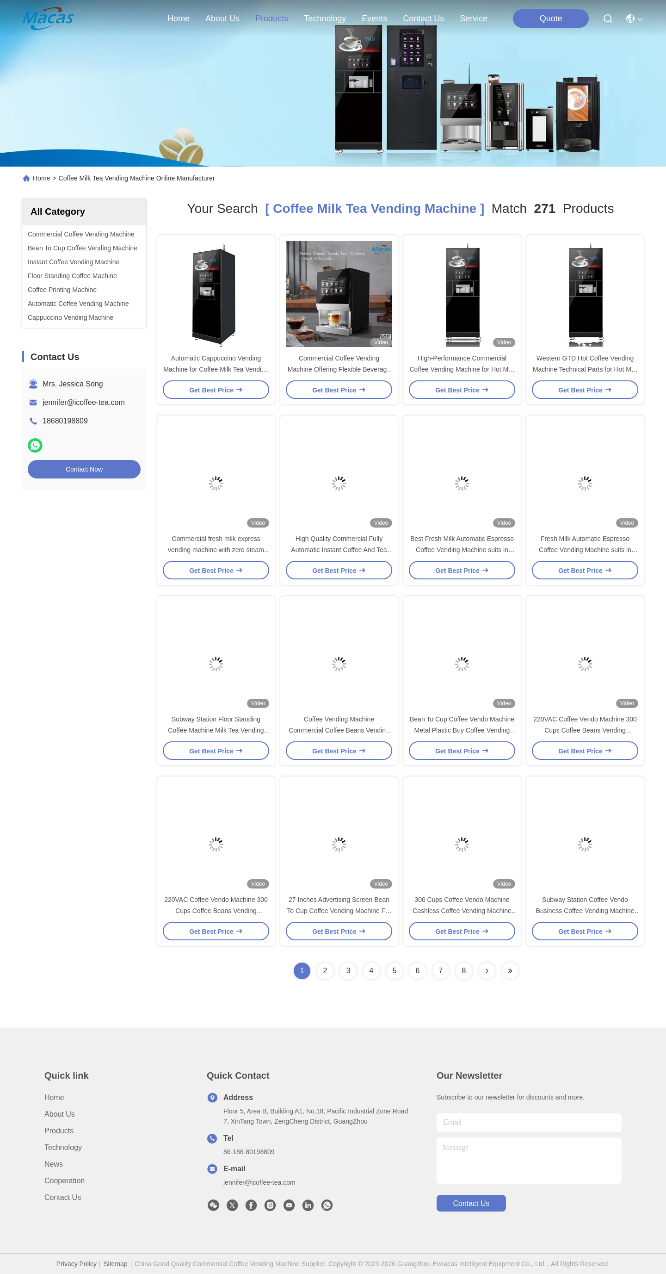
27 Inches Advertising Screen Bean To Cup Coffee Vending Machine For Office (339, 911)
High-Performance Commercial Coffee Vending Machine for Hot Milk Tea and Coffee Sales (462, 369)
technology (325, 18)
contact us (423, 18)
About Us (59, 1114)
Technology (63, 1147)
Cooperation (64, 1181)
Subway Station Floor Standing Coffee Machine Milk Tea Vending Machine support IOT (216, 730)
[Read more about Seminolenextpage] (487, 971)
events (374, 18)
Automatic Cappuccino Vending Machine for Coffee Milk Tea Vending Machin (216, 369)
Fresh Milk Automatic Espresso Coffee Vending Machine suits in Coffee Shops (585, 550)
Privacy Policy (76, 1264)
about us (222, 18)
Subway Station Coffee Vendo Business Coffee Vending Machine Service (585, 911)
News (53, 1164)
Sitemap (115, 1264)
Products (59, 1131)
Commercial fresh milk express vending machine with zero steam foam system (216, 550)
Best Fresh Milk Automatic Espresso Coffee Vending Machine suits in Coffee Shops (462, 550)
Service (473, 18)
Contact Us (62, 1197)
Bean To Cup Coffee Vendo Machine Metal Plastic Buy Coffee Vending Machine (462, 730)
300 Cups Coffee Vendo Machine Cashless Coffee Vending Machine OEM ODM (462, 911)
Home (178, 18)
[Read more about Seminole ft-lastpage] (510, 971)
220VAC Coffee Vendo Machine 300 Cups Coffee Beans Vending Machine (585, 730)
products (271, 18)
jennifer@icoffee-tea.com (84, 402)
